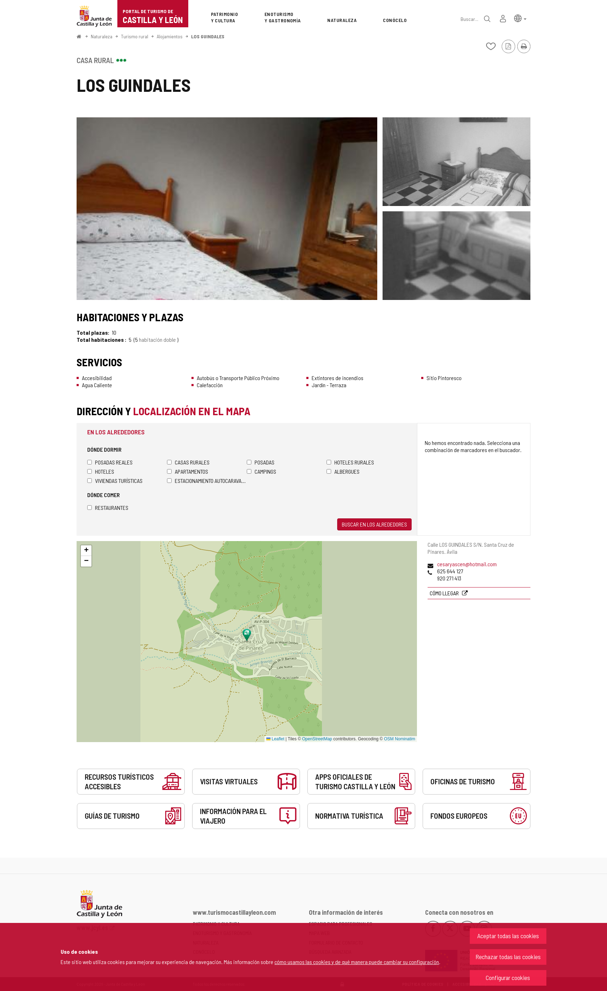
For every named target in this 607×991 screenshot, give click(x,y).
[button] (520, 17)
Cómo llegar (445, 593)
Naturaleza (101, 36)
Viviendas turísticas (115, 480)
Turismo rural (134, 36)
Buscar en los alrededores (374, 524)
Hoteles (100, 471)
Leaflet (275, 738)
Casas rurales (188, 462)
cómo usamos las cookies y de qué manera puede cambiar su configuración (356, 961)
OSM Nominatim (399, 738)
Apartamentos (187, 471)
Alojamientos (170, 36)
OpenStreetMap (317, 738)
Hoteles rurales (350, 462)
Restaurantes (107, 507)
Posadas (260, 462)
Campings (261, 471)
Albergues (343, 471)
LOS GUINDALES (207, 36)
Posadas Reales (110, 462)
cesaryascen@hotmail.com (467, 564)
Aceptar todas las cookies (508, 936)
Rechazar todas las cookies (508, 957)
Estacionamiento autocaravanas (207, 480)
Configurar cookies (508, 977)
